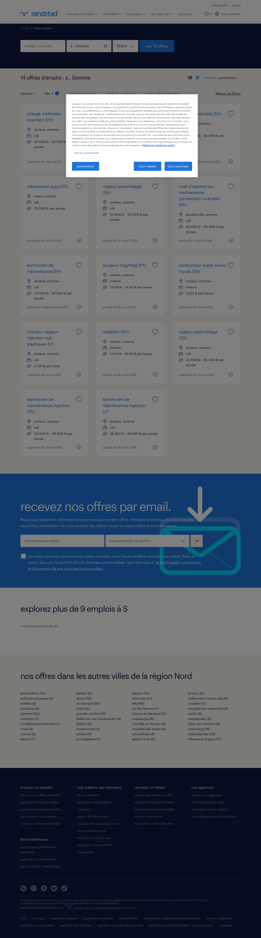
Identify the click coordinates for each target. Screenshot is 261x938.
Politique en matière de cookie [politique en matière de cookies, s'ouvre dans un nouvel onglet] (158, 145)
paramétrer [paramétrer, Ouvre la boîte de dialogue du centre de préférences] (85, 166)
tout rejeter (147, 166)
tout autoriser (178, 166)
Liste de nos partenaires (86, 153)
